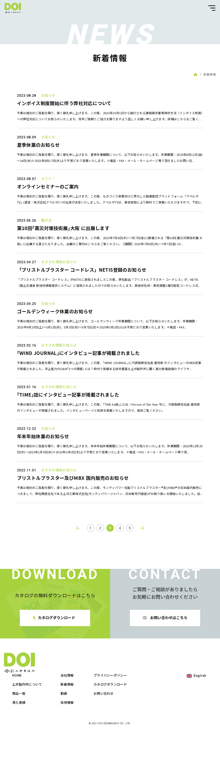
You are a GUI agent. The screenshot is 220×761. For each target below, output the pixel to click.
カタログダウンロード (155, 712)
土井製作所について (72, 712)
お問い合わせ (148, 721)
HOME (61, 703)
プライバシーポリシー (155, 703)
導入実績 (63, 730)
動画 (108, 721)
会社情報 (111, 703)
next (142, 577)
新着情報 (111, 712)
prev (78, 577)
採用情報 (111, 730)
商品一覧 (63, 721)
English (200, 704)
